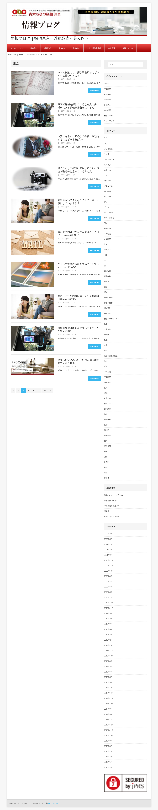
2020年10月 (108, 571)
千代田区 (107, 249)
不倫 (105, 223)
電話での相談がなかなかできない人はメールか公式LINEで (78, 233)
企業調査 (107, 239)
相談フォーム (128, 48)
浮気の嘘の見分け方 (111, 506)
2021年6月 (108, 550)
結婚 (105, 414)
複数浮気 (107, 446)
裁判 (105, 441)
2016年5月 (108, 762)
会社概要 (111, 48)
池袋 (105, 361)
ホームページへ (17, 48)
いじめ (106, 143)
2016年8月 (108, 746)
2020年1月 (108, 597)
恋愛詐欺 (107, 276)
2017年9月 (108, 709)
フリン (106, 202)
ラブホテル (108, 212)
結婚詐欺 (47, 48)
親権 (105, 451)
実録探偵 (107, 271)
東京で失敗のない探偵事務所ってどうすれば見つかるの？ (78, 74)
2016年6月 (108, 757)
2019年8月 (108, 619)
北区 (105, 244)
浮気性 (106, 511)
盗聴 (105, 393)
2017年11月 (108, 698)
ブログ (106, 207)
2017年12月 (108, 693)
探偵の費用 (108, 297)
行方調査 (107, 435)
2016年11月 (108, 730)
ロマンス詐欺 (109, 218)
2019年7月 (108, 624)
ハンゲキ (107, 191)
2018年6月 (108, 677)
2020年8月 (108, 581)
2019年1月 (108, 645)
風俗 (105, 472)
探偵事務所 (108, 303)
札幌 (105, 340)
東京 (105, 345)
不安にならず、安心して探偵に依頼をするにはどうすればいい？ (78, 138)
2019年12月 (108, 603)
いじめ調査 (108, 149)
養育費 (106, 478)
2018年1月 (108, 688)
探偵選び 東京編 (110, 500)
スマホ (106, 175)
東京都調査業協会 (111, 356)
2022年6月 (108, 539)
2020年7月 (108, 587)
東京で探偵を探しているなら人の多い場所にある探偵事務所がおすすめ (78, 106)
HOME (106, 83)
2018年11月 (108, 650)
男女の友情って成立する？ (114, 495)
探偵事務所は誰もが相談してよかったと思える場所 (78, 329)
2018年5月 (108, 682)
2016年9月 (108, 741)
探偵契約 (107, 308)
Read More (94, 92)
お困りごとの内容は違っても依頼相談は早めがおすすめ (78, 297)
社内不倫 (107, 398)
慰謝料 (106, 281)
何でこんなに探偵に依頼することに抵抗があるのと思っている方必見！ (78, 170)
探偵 (105, 287)
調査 (105, 456)
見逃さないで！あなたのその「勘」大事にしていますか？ (78, 201)
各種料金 (76, 48)
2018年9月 (108, 661)
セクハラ (107, 180)
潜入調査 (107, 382)
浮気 (105, 366)
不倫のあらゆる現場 (111, 516)
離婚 (105, 467)
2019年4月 (108, 629)
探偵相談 (107, 313)
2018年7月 (108, 672)
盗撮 (105, 387)
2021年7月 (108, 544)
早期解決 (107, 329)
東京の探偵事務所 (94, 48)
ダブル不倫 (108, 186)
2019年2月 (108, 640)
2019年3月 (108, 634)
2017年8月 (108, 714)
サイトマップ (109, 121)
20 (45, 391)
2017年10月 (108, 703)
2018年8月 (108, 666)
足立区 (106, 462)
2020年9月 (108, 576)
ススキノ (107, 165)
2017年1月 (108, 719)
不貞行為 (107, 234)
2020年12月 (108, 560)
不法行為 (107, 228)
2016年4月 (108, 767)
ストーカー (108, 170)
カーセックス (109, 159)
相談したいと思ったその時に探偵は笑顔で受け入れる (78, 361)
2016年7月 (108, 751)
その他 (106, 154)
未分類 (106, 334)
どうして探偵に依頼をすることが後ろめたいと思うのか (78, 265)
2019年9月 (108, 613)
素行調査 (107, 99)
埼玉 (105, 255)
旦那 (105, 324)
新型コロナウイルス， (112, 318)
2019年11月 (108, 608)
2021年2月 (108, 555)
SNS (105, 138)
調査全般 (62, 48)
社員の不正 (108, 403)
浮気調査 (33, 48)
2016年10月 (108, 735)
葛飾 (105, 425)
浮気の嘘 (107, 372)
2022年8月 (108, 534)
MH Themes (53, 803)
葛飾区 (106, 430)
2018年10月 (108, 656)
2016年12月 (108, 725)
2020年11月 (108, 565)
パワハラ (107, 196)
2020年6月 (108, 592)
